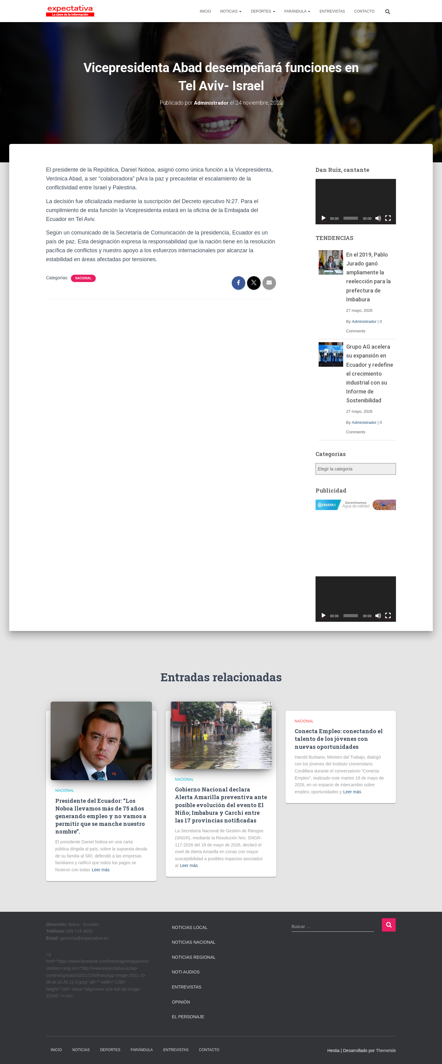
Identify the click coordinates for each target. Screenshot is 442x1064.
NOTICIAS (231, 11)
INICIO (205, 11)
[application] (356, 201)
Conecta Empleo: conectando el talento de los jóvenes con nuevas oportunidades (339, 738)
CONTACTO (364, 11)
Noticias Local (189, 927)
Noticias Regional (193, 956)
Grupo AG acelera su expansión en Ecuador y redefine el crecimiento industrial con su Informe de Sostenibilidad (369, 373)
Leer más (101, 869)
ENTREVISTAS (332, 11)
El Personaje (188, 1016)
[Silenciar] (378, 218)
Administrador (364, 321)
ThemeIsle (386, 1050)
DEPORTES (263, 11)
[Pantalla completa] (388, 218)
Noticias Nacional (193, 942)
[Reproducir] (323, 218)
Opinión (181, 1001)
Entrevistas (186, 987)
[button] (240, 11)
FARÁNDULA (298, 11)
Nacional (83, 278)
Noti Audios (186, 971)
